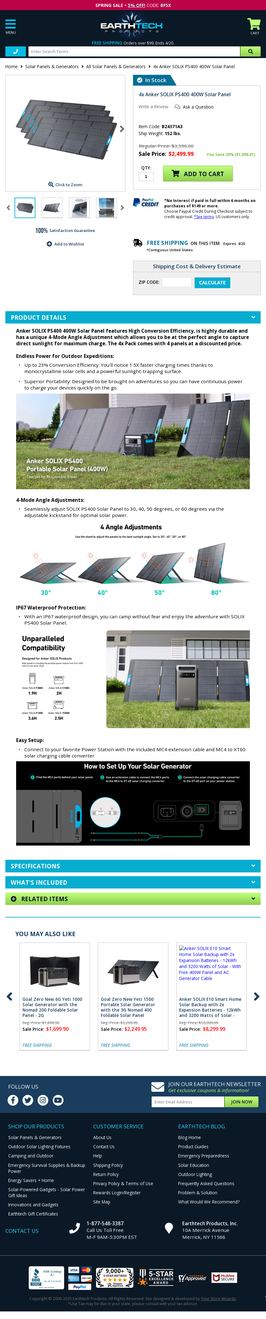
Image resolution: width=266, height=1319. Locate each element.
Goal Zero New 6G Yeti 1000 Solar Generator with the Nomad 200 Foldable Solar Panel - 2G (52, 1007)
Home (11, 66)
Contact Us (104, 1147)
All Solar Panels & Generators (116, 66)
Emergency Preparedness (203, 1156)
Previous (9, 996)
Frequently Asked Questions (206, 1183)
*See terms (204, 216)
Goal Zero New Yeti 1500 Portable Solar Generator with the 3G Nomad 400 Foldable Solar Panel (128, 1007)
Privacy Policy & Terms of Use (123, 1183)
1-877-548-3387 (105, 1223)
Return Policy (106, 1174)
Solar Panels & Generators (52, 66)
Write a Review (153, 107)
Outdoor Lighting (195, 1174)
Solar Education (193, 1165)
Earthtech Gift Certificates (33, 1214)
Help (97, 1156)
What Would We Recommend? (208, 1202)
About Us (102, 1137)
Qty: (146, 168)
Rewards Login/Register (117, 1193)
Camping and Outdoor (30, 1156)
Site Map (101, 1202)
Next (122, 128)
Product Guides (193, 1147)
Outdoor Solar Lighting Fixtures (39, 1147)
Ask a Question (198, 107)
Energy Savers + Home (31, 1180)
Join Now (241, 1102)
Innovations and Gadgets (33, 1205)
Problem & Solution (197, 1193)
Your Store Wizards (218, 1298)
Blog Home (189, 1137)
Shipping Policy (108, 1165)
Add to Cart (198, 174)
